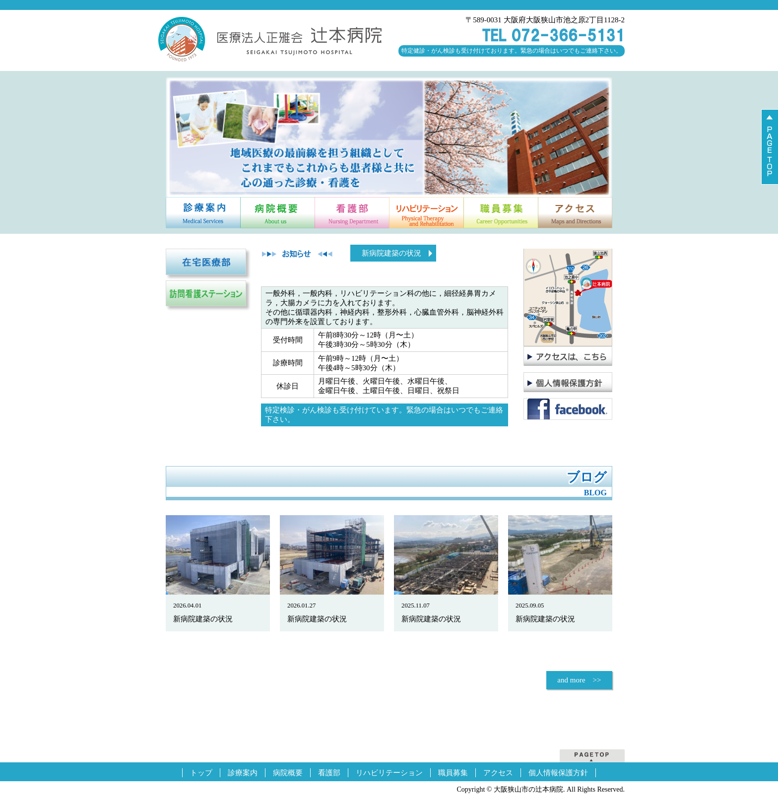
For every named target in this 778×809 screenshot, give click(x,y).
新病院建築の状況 (391, 253)
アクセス (498, 773)
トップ (201, 773)
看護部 (329, 773)
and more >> (579, 680)
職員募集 (453, 773)
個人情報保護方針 (558, 773)
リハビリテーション (389, 773)
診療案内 (243, 773)
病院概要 (288, 773)
